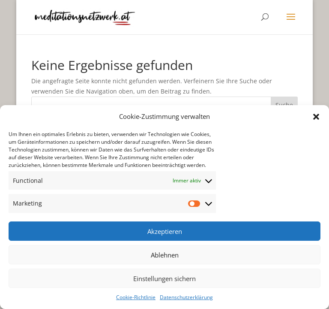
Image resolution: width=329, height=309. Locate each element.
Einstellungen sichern (164, 278)
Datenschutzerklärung (186, 297)
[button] (316, 116)
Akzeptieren (164, 231)
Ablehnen (165, 255)
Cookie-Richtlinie (136, 297)
